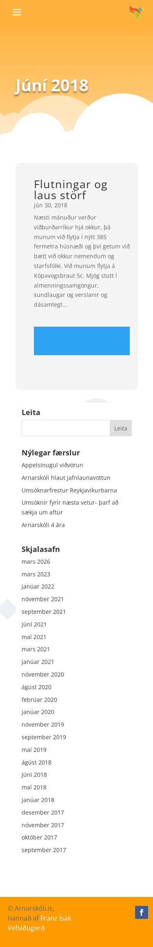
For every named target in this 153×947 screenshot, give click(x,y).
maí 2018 (34, 787)
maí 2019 (34, 750)
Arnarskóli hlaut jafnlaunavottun (66, 477)
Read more (82, 341)
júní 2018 (34, 774)
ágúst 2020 (36, 687)
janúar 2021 (38, 662)
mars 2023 (36, 574)
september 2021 (44, 611)
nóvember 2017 (43, 825)
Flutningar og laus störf (71, 189)
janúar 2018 (38, 800)
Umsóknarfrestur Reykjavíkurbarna (69, 490)
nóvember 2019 (43, 724)
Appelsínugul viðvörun (52, 465)
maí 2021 (34, 637)
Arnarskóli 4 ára (43, 525)
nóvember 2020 (43, 674)
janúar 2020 (38, 712)
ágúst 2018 (36, 762)
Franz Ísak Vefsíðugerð (39, 923)
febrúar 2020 (39, 699)
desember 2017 (43, 812)
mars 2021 (36, 649)
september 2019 (44, 737)
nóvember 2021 (43, 599)
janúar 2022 (38, 586)
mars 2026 (36, 561)
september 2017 (44, 850)
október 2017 (39, 837)
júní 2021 (34, 624)
